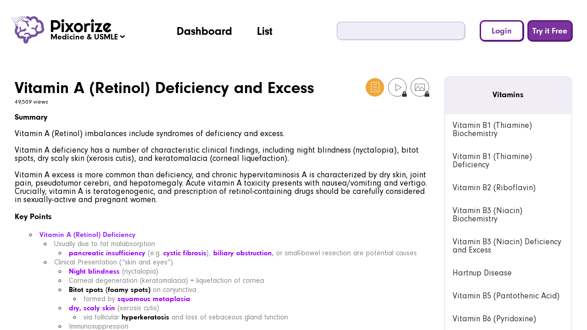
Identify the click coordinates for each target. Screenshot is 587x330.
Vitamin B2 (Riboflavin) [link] (494, 187)
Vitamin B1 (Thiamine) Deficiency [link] (492, 161)
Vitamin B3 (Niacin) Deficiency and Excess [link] (507, 246)
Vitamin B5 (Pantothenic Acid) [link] (506, 296)
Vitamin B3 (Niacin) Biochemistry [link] (487, 215)
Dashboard (204, 31)
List (264, 31)
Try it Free (549, 30)
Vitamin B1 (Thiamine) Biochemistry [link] (492, 129)
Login (502, 30)
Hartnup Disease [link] (482, 273)
